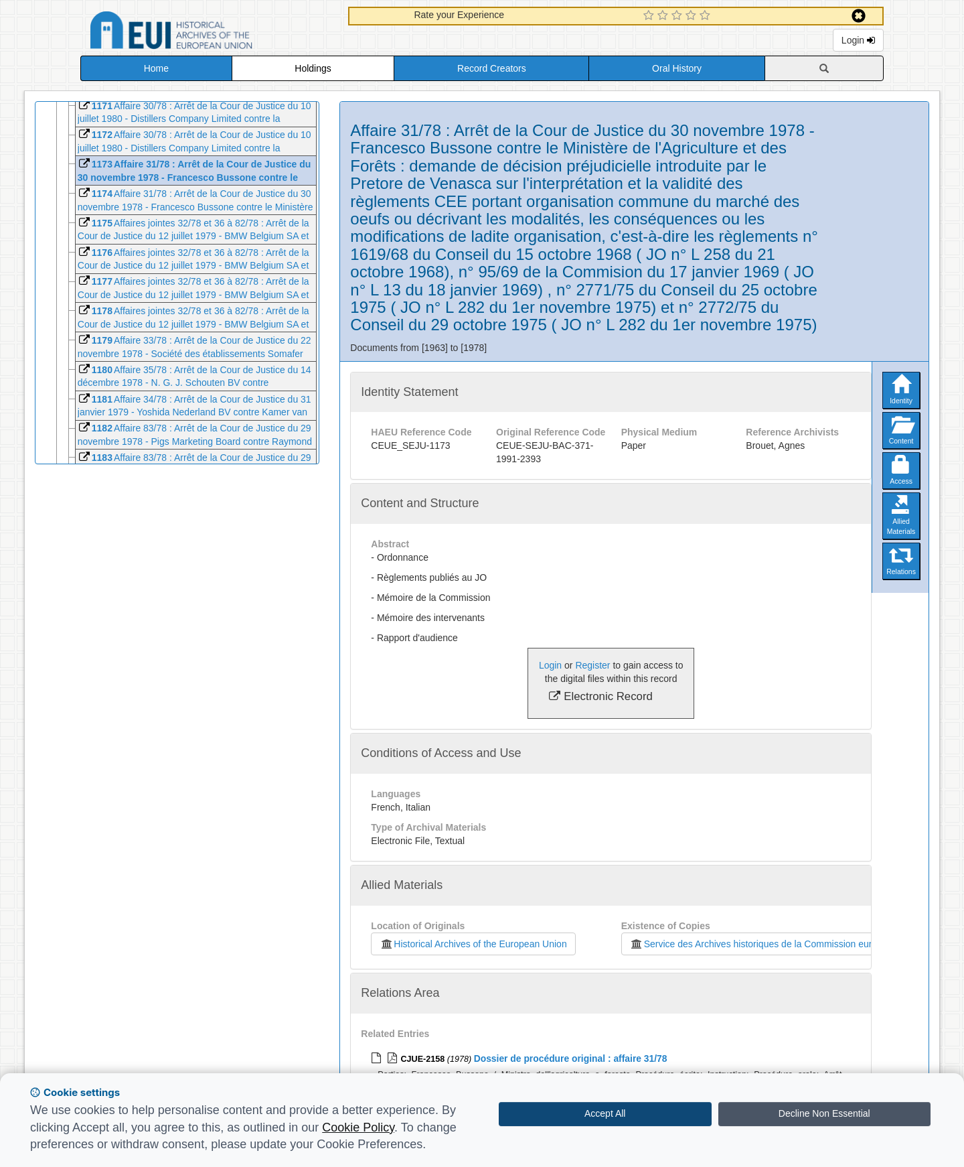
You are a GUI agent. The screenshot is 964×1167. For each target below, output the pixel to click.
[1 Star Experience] (650, 16)
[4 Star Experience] (693, 16)
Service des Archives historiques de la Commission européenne (766, 944)
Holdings (313, 68)
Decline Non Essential (824, 1113)
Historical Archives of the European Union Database (208, 32)
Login (858, 40)
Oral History (677, 68)
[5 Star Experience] (707, 16)
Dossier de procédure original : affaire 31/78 (570, 1058)
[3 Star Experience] (678, 16)
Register (592, 665)
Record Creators (491, 68)
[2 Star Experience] (664, 16)
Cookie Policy (358, 1127)
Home (156, 68)
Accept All (604, 1113)
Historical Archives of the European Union (473, 944)
